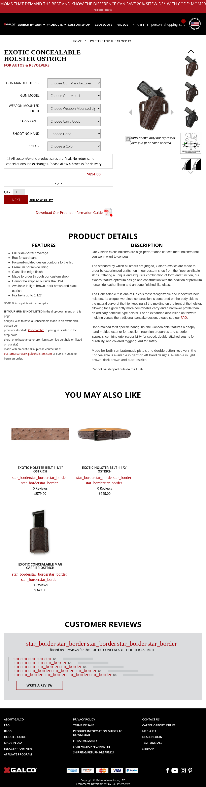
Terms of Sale (83, 725)
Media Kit (149, 731)
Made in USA (13, 743)
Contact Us (151, 719)
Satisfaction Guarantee (91, 746)
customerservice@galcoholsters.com (28, 354)
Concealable (36, 330)
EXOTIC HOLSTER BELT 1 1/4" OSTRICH (40, 469)
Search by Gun (31, 25)
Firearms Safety (85, 741)
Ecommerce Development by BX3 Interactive (103, 784)
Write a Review (40, 685)
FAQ (7, 725)
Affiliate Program (18, 754)
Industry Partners (18, 748)
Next (16, 199)
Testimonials (152, 743)
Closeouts (103, 25)
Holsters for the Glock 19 (110, 41)
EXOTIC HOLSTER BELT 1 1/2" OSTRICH (104, 469)
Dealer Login (152, 737)
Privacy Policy (84, 719)
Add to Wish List (41, 200)
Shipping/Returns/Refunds (93, 752)
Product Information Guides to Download (98, 733)
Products (56, 25)
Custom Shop (79, 25)
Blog (8, 731)
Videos (122, 25)
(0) (54, 658)
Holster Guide (15, 737)
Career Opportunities (158, 725)
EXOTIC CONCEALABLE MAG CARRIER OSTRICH (40, 566)
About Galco (14, 719)
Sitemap (148, 748)
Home (77, 41)
